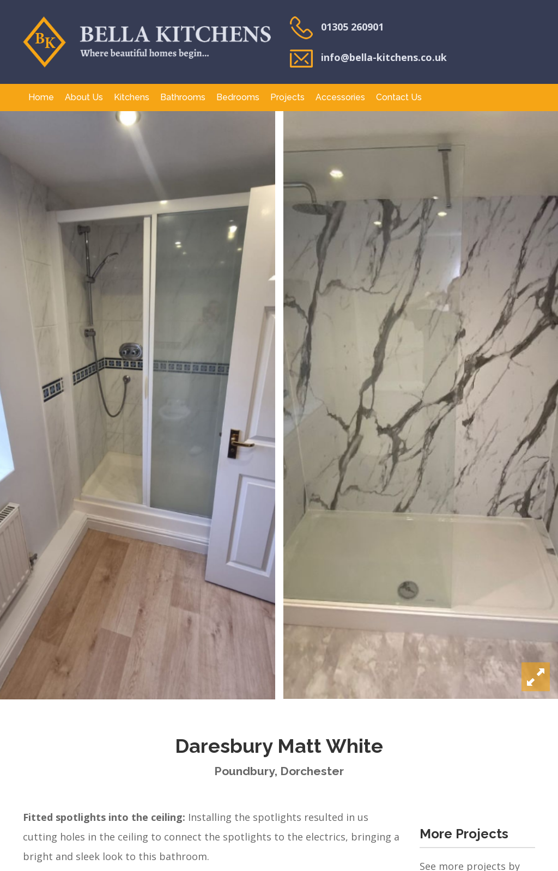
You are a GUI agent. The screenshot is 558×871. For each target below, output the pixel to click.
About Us (84, 97)
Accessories (340, 97)
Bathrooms (182, 97)
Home (41, 97)
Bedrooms (237, 97)
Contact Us (399, 97)
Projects (287, 97)
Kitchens (131, 97)
